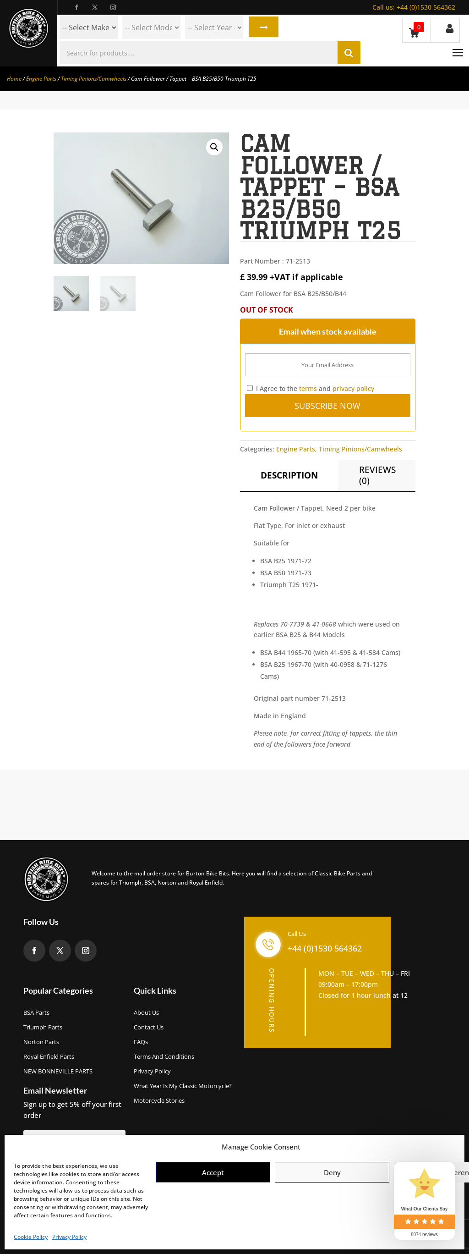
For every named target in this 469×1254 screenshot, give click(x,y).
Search (263, 27)
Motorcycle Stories (159, 1100)
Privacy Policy (69, 1237)
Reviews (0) (377, 475)
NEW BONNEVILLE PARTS (58, 1071)
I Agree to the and (310, 388)
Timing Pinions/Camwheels (93, 78)
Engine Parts (41, 78)
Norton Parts (41, 1042)
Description (289, 475)
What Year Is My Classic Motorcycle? (183, 1086)
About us (146, 1012)
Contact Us (149, 1027)
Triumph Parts (42, 1027)
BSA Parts (36, 1012)
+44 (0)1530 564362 (413, 7)
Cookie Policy (31, 1237)
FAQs (141, 1042)
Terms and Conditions (164, 1056)
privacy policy (353, 388)
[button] (214, 147)
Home (14, 78)
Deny (332, 1172)
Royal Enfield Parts (48, 1056)
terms (308, 388)
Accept (213, 1172)
